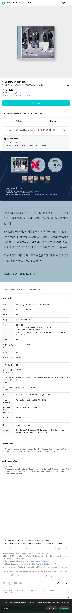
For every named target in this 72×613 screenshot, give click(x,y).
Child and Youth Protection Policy (15, 543)
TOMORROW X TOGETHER (13, 82)
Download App (62, 583)
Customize (51, 608)
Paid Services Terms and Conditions (35, 541)
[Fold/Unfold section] (36, 298)
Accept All (64, 608)
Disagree (5, 608)
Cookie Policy (48, 543)
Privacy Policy (35, 543)
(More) (66, 603)
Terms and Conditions (11, 541)
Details (19, 121)
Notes (53, 121)
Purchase (36, 103)
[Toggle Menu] (68, 3)
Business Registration (42, 561)
